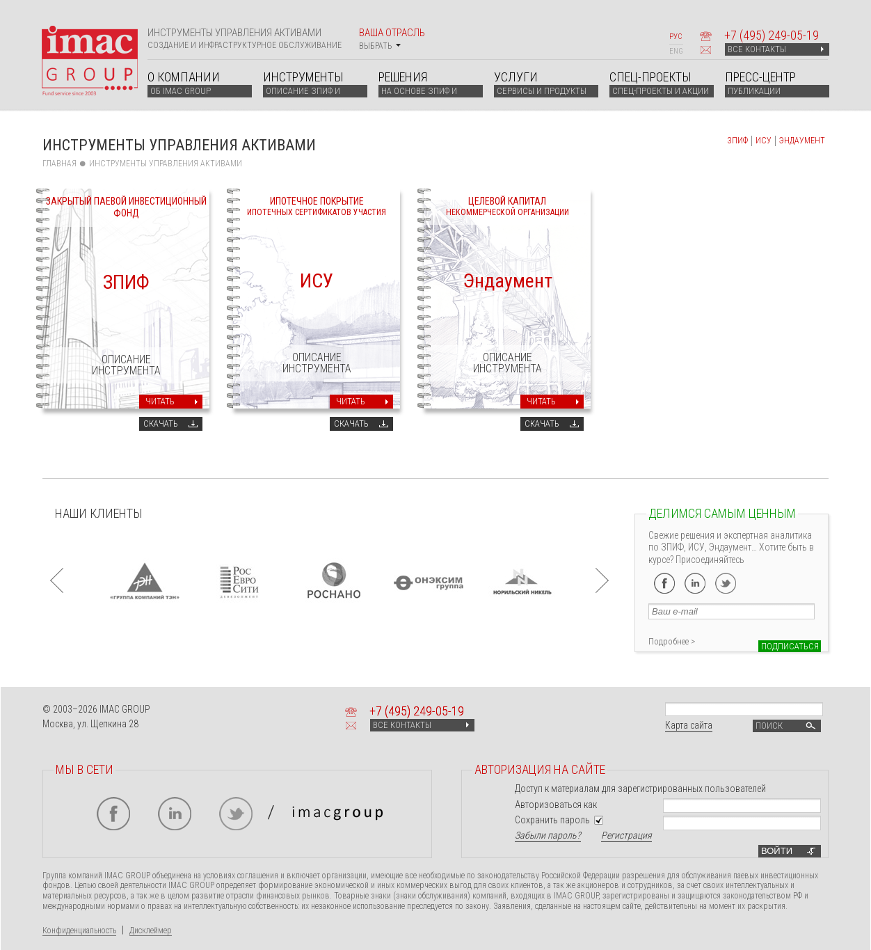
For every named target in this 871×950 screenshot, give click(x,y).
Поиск (787, 726)
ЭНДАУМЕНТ (802, 140)
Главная (59, 163)
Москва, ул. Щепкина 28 (90, 723)
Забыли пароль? (548, 835)
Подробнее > (671, 641)
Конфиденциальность (79, 930)
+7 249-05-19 (771, 35)
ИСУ (764, 140)
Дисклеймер (150, 930)
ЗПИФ (737, 140)
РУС (675, 36)
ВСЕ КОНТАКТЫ (776, 49)
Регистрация (626, 835)
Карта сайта (688, 725)
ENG (676, 51)
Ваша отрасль (392, 38)
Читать (160, 401)
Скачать (160, 423)
